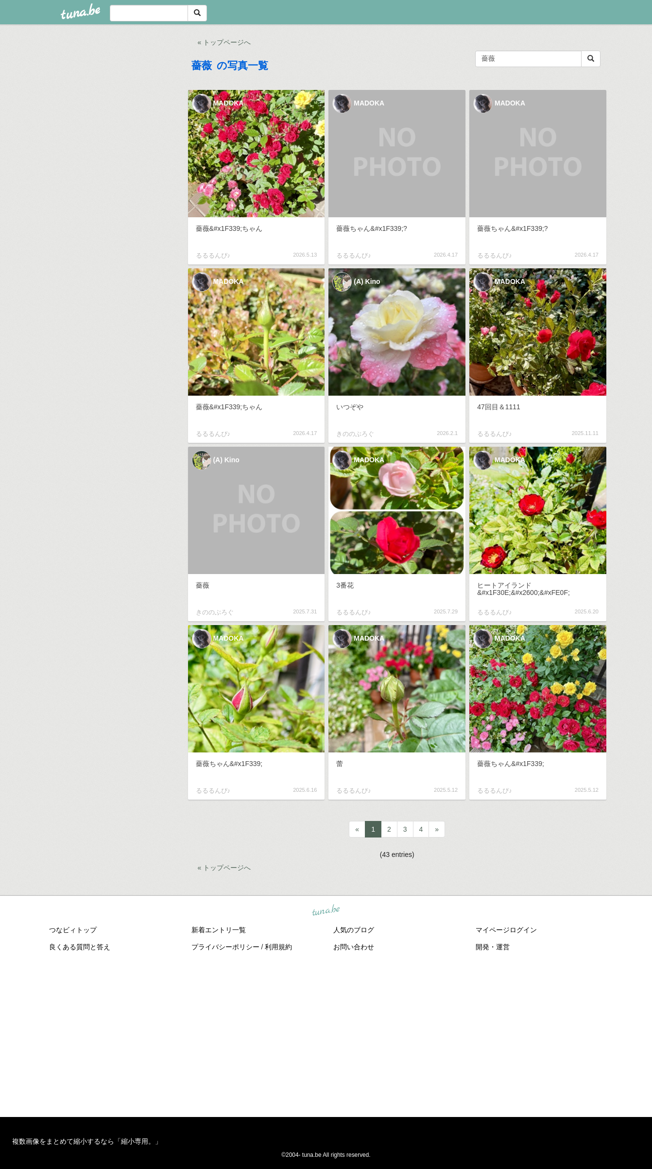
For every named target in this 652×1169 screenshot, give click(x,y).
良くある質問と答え (79, 947)
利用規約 (278, 947)
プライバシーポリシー (225, 947)
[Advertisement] (326, 1034)
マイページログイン (506, 930)
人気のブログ (353, 930)
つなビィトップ (73, 930)
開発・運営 (493, 947)
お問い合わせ (353, 947)
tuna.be (325, 910)
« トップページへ (224, 42)
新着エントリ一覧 (218, 930)
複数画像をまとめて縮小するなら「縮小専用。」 (87, 1141)
